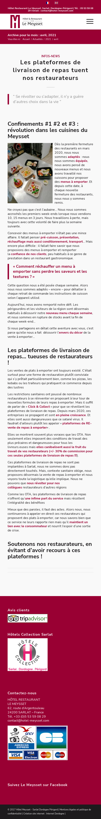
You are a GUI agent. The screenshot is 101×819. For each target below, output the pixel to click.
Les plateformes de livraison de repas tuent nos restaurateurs (50, 70)
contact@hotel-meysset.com (57, 10)
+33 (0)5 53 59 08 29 (30, 716)
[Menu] (87, 21)
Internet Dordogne (55, 813)
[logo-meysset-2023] (42, 21)
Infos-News (50, 56)
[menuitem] (87, 21)
